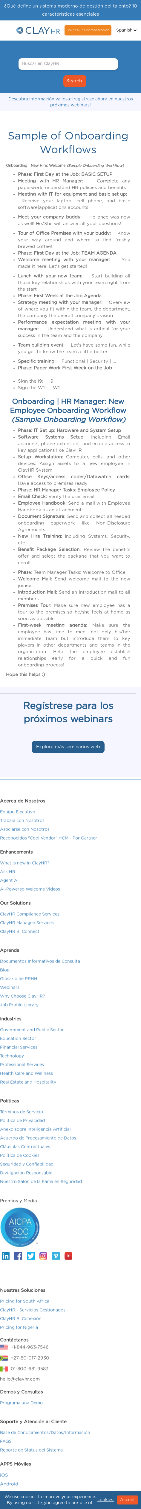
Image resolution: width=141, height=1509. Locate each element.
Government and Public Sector (32, 1040)
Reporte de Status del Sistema (31, 1460)
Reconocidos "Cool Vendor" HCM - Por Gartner (48, 848)
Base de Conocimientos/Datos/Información (45, 1443)
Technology (12, 1066)
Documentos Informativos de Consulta (40, 971)
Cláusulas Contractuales (25, 1157)
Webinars (9, 998)
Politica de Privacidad (22, 1131)
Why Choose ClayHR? (22, 1006)
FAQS (6, 1451)
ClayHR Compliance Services (29, 924)
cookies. (105, 1500)
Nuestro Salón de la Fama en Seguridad (41, 1192)
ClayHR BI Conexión (21, 1329)
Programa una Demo (21, 1413)
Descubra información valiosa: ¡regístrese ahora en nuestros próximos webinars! (70, 102)
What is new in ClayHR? (25, 873)
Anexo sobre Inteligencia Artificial (35, 1139)
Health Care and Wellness (26, 1084)
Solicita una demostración (88, 30)
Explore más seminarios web (68, 747)
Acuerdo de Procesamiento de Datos (38, 1148)
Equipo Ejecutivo (17, 822)
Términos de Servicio (21, 1122)
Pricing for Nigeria (19, 1338)
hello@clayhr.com (20, 1389)
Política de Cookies (19, 1166)
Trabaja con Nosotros (22, 831)
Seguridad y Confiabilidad (26, 1174)
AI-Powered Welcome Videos (30, 899)
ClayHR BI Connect (19, 942)
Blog (5, 980)
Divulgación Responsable (26, 1183)
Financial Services (18, 1057)
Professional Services (22, 1075)
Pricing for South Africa (24, 1311)
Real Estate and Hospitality (28, 1092)
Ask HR (7, 882)
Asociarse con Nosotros (25, 839)
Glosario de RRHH (18, 989)
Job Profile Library (19, 1015)
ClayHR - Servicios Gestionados (32, 1320)
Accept (127, 1500)
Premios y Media (18, 1211)
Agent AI (9, 891)
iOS (4, 1485)
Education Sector (18, 1049)
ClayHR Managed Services (27, 933)
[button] (126, 30)
